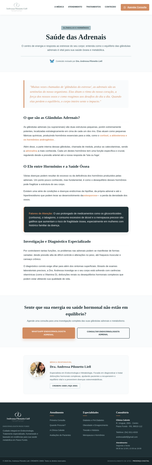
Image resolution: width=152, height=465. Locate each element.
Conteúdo (110, 7)
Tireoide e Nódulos (91, 430)
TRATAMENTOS (93, 7)
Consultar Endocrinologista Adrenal (103, 333)
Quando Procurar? (58, 425)
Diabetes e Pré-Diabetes (93, 420)
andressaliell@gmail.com (127, 437)
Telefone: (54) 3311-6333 (127, 432)
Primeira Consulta (57, 420)
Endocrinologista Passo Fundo (18, 419)
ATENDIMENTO (75, 7)
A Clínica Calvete (57, 430)
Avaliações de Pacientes (60, 435)
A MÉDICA (59, 7)
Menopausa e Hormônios (93, 435)
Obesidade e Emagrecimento (95, 425)
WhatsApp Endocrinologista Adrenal (49, 333)
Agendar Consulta (135, 7)
